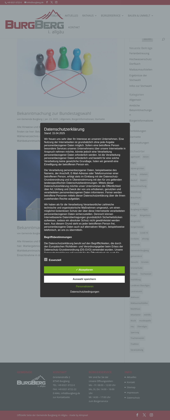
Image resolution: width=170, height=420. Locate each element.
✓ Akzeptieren (84, 269)
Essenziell (52, 259)
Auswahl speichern (84, 279)
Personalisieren (85, 286)
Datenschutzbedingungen (84, 291)
